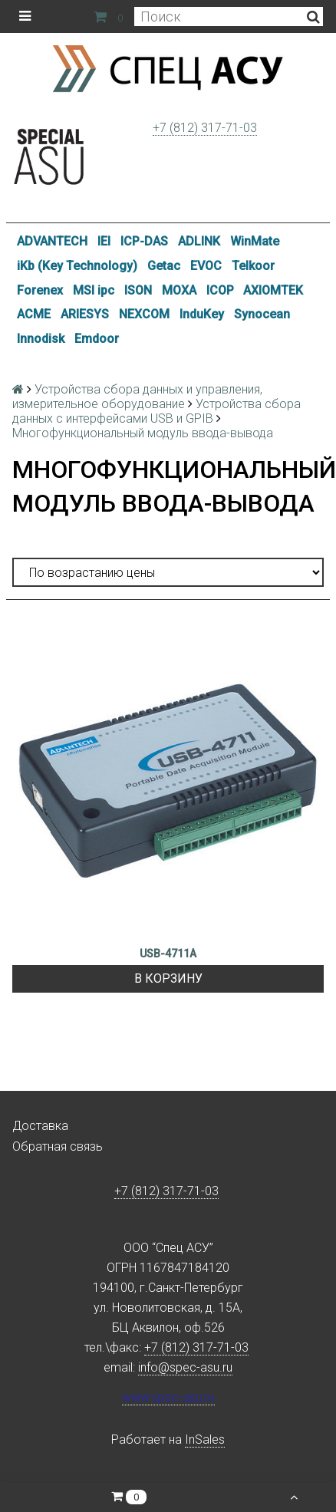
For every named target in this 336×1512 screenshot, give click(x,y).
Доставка (40, 1125)
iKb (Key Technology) (77, 266)
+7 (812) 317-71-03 (205, 127)
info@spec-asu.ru (185, 1367)
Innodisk (40, 338)
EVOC (206, 266)
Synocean (262, 314)
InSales (205, 1439)
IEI (103, 241)
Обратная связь (57, 1146)
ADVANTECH (52, 241)
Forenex (40, 290)
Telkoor (253, 266)
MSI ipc (93, 290)
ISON (138, 290)
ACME (34, 314)
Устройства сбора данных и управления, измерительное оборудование (137, 396)
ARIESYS (85, 314)
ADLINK (199, 241)
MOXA (179, 290)
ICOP (220, 290)
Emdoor (96, 338)
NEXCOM (144, 314)
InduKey (202, 314)
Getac (163, 266)
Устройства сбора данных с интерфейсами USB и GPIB (156, 411)
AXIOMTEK (273, 290)
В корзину (168, 978)
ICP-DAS (144, 241)
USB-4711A (168, 953)
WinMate (254, 241)
